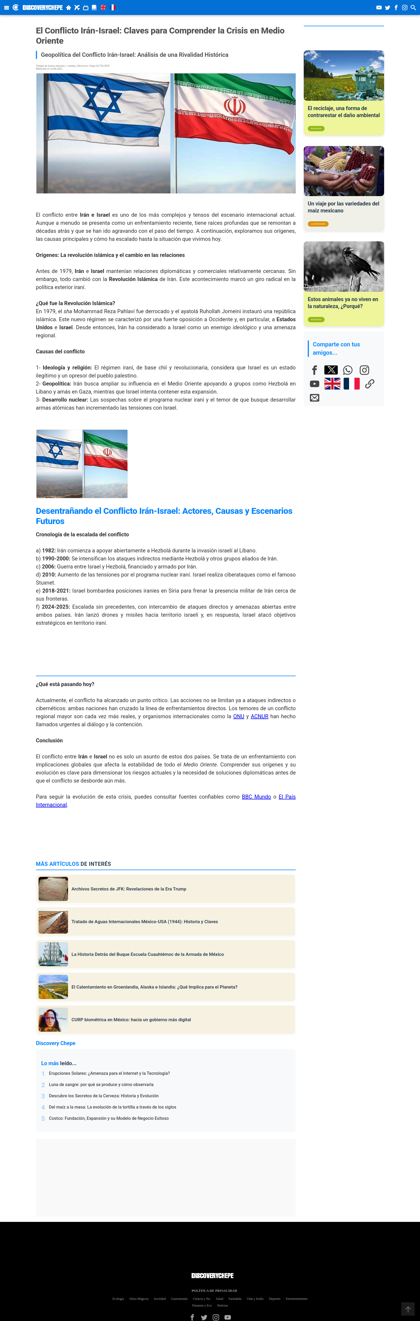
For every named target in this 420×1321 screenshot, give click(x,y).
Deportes (274, 1299)
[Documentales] (85, 7)
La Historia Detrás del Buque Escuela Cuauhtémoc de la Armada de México (148, 954)
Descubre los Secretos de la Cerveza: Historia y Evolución (104, 1095)
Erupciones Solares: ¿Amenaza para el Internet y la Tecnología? (109, 1073)
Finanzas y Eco (202, 1305)
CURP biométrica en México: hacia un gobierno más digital (131, 1019)
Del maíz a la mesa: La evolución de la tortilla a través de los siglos (112, 1107)
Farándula (234, 1299)
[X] (331, 370)
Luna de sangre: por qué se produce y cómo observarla (101, 1084)
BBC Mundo (256, 797)
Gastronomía (179, 1299)
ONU (238, 716)
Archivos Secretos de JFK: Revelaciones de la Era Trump (129, 889)
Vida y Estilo (255, 1299)
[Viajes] (77, 7)
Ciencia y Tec (202, 1299)
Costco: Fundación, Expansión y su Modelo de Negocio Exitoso (109, 1118)
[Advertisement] (168, 1177)
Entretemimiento (297, 1299)
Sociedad (160, 1299)
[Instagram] (364, 370)
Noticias (222, 1305)
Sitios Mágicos (139, 1299)
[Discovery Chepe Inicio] (16, 7)
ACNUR (259, 716)
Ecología (118, 1299)
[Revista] (94, 7)
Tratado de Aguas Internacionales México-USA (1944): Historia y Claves (145, 921)
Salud (219, 1299)
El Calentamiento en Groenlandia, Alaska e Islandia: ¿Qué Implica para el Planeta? (155, 987)
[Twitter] (204, 1317)
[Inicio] (68, 7)
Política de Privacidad (212, 1291)
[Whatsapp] (347, 370)
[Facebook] (314, 370)
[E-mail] (314, 397)
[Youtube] (314, 383)
